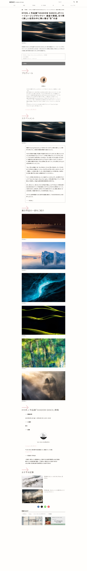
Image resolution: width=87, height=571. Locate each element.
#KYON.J (25, 54)
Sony (30, 514)
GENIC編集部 (25, 56)
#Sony (29, 54)
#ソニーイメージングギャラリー (37, 54)
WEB (35, 109)
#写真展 (45, 54)
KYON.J (25, 514)
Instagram (28, 109)
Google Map (28, 451)
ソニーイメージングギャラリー (40, 514)
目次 (25, 63)
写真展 (50, 514)
